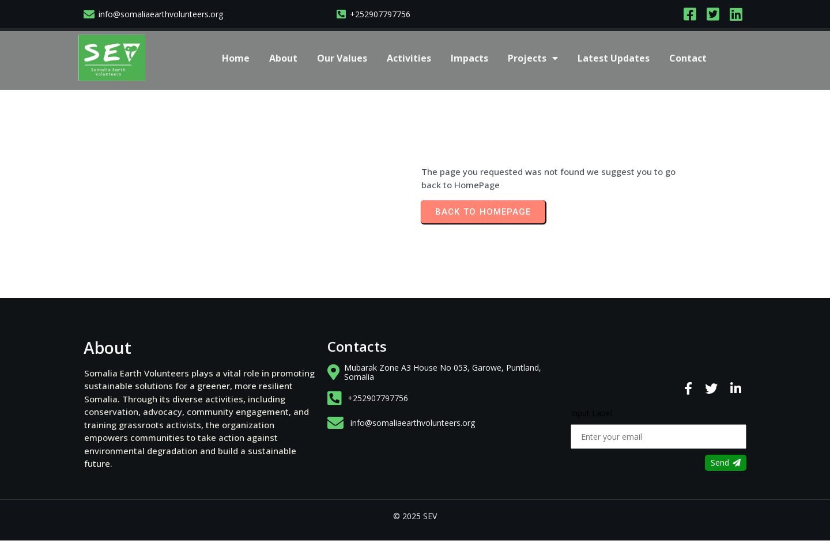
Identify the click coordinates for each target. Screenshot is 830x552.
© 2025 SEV (415, 516)
